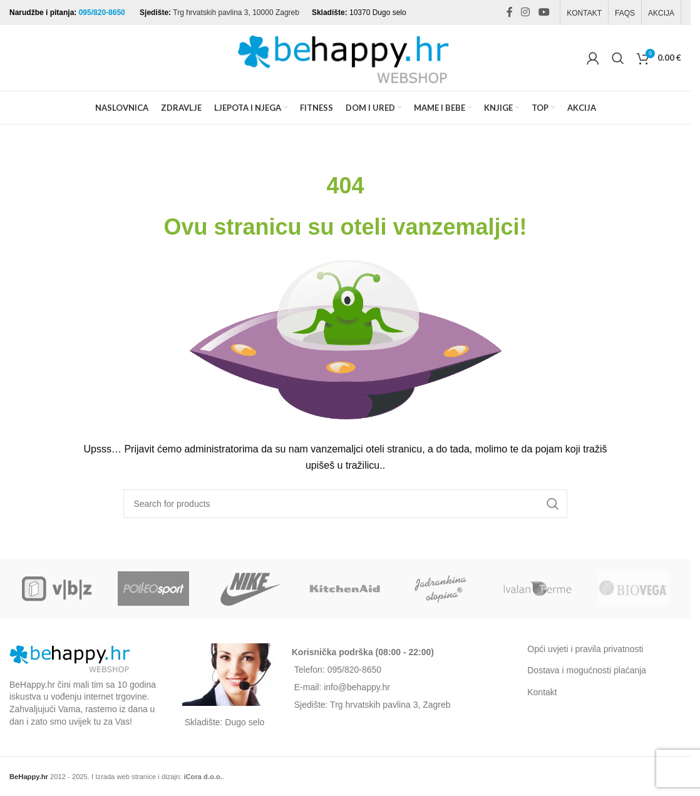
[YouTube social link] (543, 12)
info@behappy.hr (357, 687)
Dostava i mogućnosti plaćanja (586, 670)
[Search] (618, 58)
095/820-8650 (103, 12)
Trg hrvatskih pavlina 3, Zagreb (390, 705)
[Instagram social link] (525, 12)
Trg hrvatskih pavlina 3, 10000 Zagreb (236, 12)
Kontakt (542, 692)
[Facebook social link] (509, 12)
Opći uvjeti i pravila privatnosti (585, 649)
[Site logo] (345, 57)
